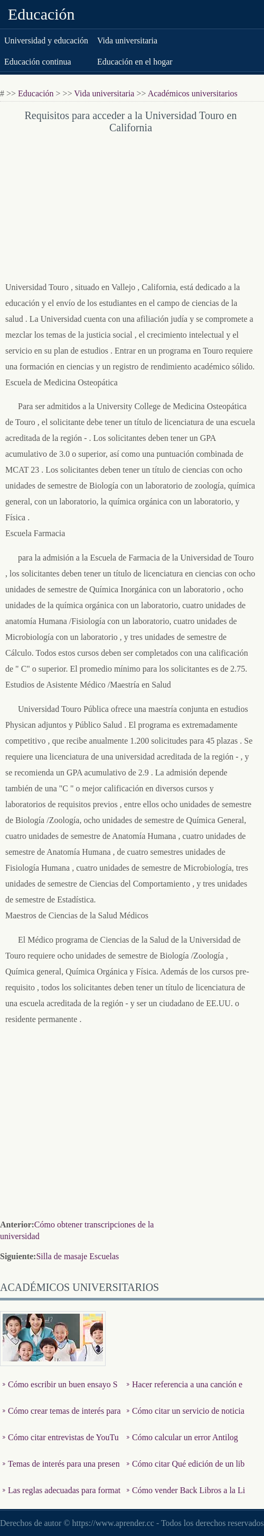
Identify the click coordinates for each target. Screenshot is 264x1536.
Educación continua (37, 61)
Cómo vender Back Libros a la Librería (186, 1498)
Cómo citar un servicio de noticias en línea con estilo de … (185, 1418)
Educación (41, 14)
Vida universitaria (127, 40)
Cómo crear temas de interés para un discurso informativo (62, 1418)
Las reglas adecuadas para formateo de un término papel (61, 1498)
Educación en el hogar (135, 61)
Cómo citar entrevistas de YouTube (61, 1445)
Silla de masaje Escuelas (77, 1256)
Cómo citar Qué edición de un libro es (185, 1471)
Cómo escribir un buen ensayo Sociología (60, 1392)
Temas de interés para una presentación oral (61, 1471)
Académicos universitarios (193, 93)
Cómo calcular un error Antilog (185, 1437)
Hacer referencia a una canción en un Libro (184, 1392)
